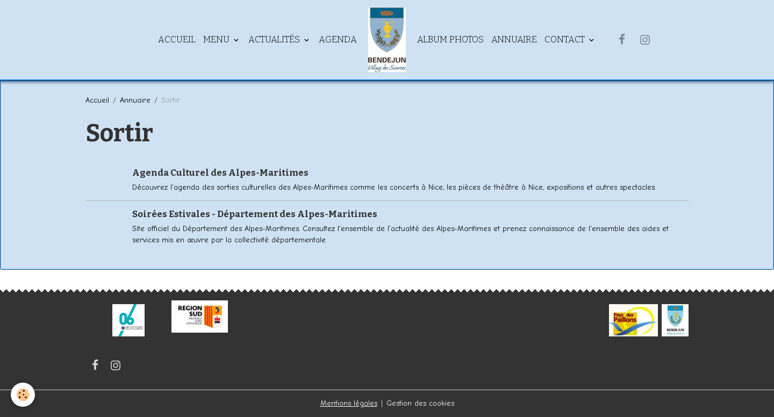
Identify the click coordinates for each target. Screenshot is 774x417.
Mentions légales (348, 403)
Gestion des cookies (420, 403)
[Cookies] (23, 395)
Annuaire (514, 39)
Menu (217, 39)
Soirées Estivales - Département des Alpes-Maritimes (254, 213)
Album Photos (450, 39)
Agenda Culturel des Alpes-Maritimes (220, 172)
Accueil (177, 39)
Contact (565, 39)
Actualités (275, 39)
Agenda (338, 39)
